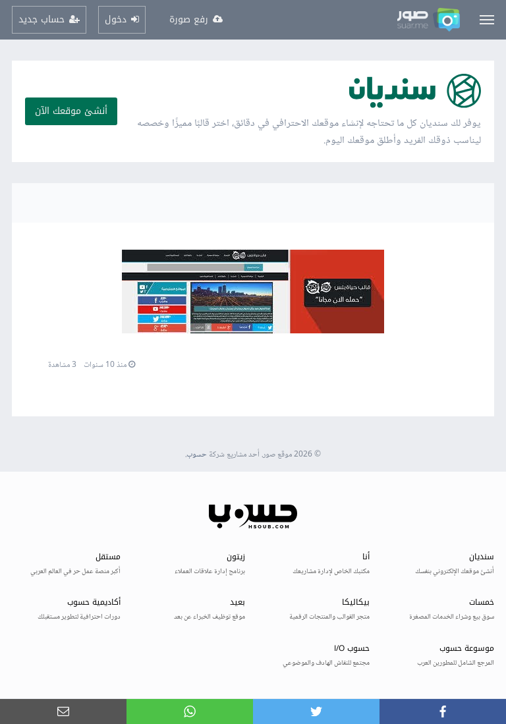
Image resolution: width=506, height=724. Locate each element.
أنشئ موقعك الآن (71, 111)
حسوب (196, 455)
